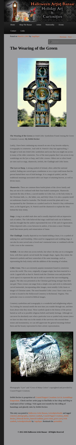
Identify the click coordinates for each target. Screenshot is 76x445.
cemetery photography (19, 416)
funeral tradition (36, 419)
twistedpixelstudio (55, 413)
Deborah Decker (23, 419)
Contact (13, 31)
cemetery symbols (35, 416)
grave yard (58, 419)
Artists (38, 25)
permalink (58, 421)
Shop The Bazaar (25, 25)
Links (23, 31)
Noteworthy (50, 25)
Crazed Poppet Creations (53, 416)
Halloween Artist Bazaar (37, 413)
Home (12, 25)
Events (61, 25)
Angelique (35, 36)
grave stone (48, 419)
